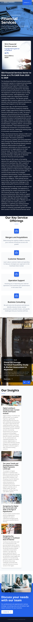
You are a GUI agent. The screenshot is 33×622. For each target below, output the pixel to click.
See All (15, 360)
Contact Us (27, 2)
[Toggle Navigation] (2, 2)
